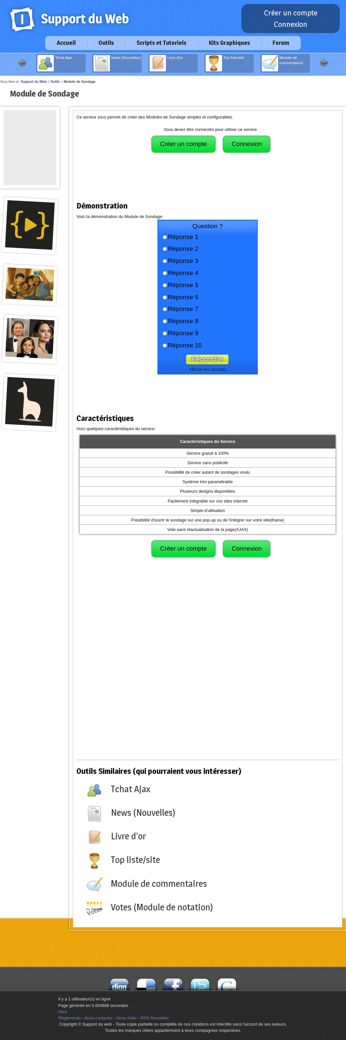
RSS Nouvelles (155, 1017)
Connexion (290, 24)
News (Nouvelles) (117, 63)
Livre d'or (166, 63)
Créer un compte (290, 12)
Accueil (66, 42)
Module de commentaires (282, 63)
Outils (106, 42)
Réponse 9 (183, 333)
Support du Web (34, 81)
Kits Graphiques (229, 42)
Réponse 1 (183, 236)
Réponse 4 (183, 272)
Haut (62, 1011)
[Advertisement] (207, 180)
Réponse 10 (185, 345)
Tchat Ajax (54, 63)
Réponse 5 (183, 285)
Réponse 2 (183, 248)
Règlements (69, 1017)
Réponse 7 (183, 308)
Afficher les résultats (208, 369)
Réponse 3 (183, 260)
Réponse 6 (183, 297)
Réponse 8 (183, 321)
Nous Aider (126, 1017)
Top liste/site (225, 63)
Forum (281, 42)
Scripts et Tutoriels (161, 42)
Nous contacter (98, 1017)
